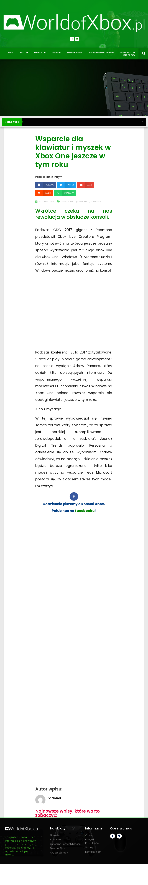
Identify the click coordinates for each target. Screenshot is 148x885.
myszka (78, 201)
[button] (45, 185)
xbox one (96, 201)
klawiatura (67, 201)
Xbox (87, 201)
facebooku (85, 510)
